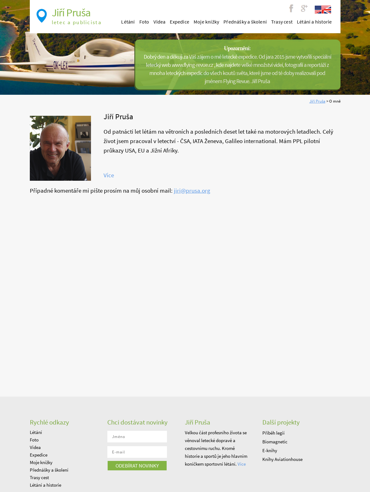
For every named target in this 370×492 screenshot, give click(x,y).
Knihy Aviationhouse (282, 459)
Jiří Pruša (317, 101)
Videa (159, 22)
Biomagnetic (274, 442)
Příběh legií (273, 433)
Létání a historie (314, 22)
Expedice (179, 22)
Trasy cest (281, 22)
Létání (128, 22)
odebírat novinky (137, 465)
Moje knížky (206, 22)
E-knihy (269, 450)
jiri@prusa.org (192, 190)
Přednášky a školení (245, 22)
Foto (144, 22)
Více (109, 175)
